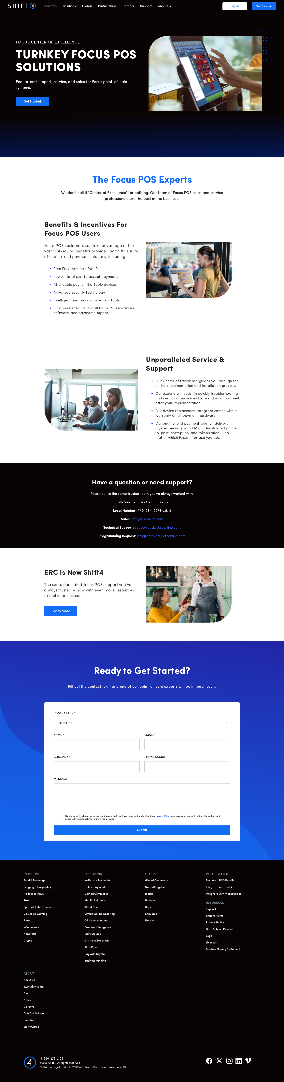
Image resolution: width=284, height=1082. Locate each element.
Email (149, 735)
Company (62, 757)
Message (61, 779)
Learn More (64, 611)
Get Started (36, 101)
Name (59, 735)
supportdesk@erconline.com (158, 528)
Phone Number (155, 757)
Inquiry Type (64, 713)
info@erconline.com (147, 519)
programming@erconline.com (161, 536)
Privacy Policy (163, 816)
